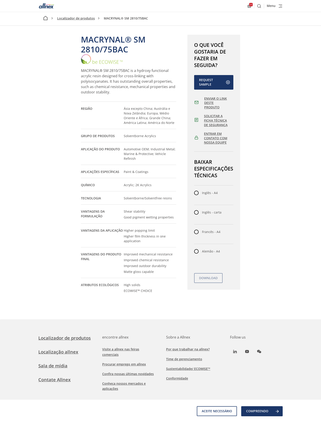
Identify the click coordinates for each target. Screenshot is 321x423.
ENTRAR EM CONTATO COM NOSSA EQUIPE (215, 138)
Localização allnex (58, 352)
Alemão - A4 (211, 251)
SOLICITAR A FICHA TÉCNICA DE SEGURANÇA (216, 120)
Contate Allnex (54, 380)
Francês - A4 (211, 232)
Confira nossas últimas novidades (128, 374)
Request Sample (214, 82)
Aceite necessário (217, 411)
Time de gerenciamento (184, 359)
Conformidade (177, 378)
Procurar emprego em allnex (124, 364)
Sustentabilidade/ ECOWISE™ (188, 369)
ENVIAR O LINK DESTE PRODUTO (215, 102)
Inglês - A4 (210, 193)
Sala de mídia (52, 366)
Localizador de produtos (76, 18)
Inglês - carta (211, 212)
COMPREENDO (263, 411)
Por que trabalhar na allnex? (188, 349)
